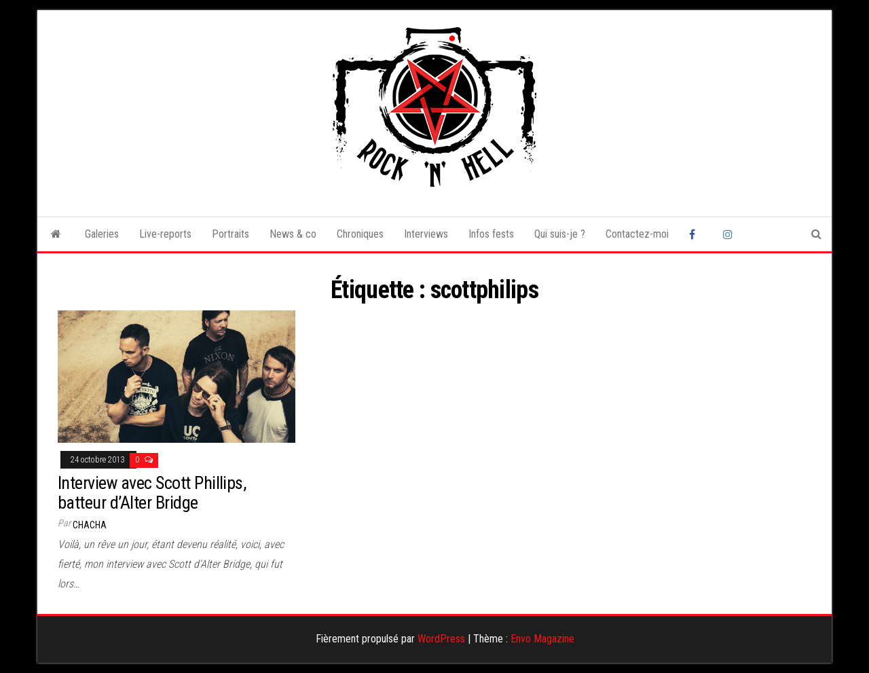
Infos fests (491, 234)
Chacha (90, 525)
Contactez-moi (637, 234)
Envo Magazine (542, 638)
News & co (293, 234)
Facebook (696, 234)
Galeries (102, 234)
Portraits (230, 234)
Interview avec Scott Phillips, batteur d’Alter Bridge (152, 493)
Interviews (426, 234)
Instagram (730, 234)
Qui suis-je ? (559, 234)
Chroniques (360, 234)
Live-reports (165, 234)
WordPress (441, 638)
